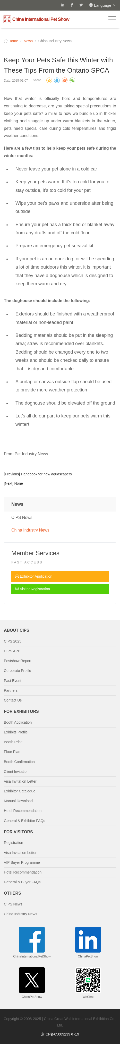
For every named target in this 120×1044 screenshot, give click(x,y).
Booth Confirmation (19, 762)
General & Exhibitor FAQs (24, 821)
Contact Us (13, 700)
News (28, 41)
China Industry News (30, 530)
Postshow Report (17, 661)
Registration (13, 843)
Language (105, 5)
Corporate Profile (17, 671)
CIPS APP (12, 651)
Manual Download (18, 801)
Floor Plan (12, 752)
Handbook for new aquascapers (46, 474)
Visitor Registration (32, 589)
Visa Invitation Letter (20, 781)
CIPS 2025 (12, 641)
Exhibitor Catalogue (19, 791)
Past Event (12, 681)
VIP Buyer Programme (22, 862)
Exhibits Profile (16, 732)
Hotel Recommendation (22, 811)
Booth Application (18, 722)
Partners (11, 690)
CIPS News (21, 517)
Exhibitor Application (33, 576)
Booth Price (13, 742)
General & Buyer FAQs (22, 882)
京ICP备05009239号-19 (60, 1034)
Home (13, 41)
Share (37, 80)
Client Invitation (16, 771)
